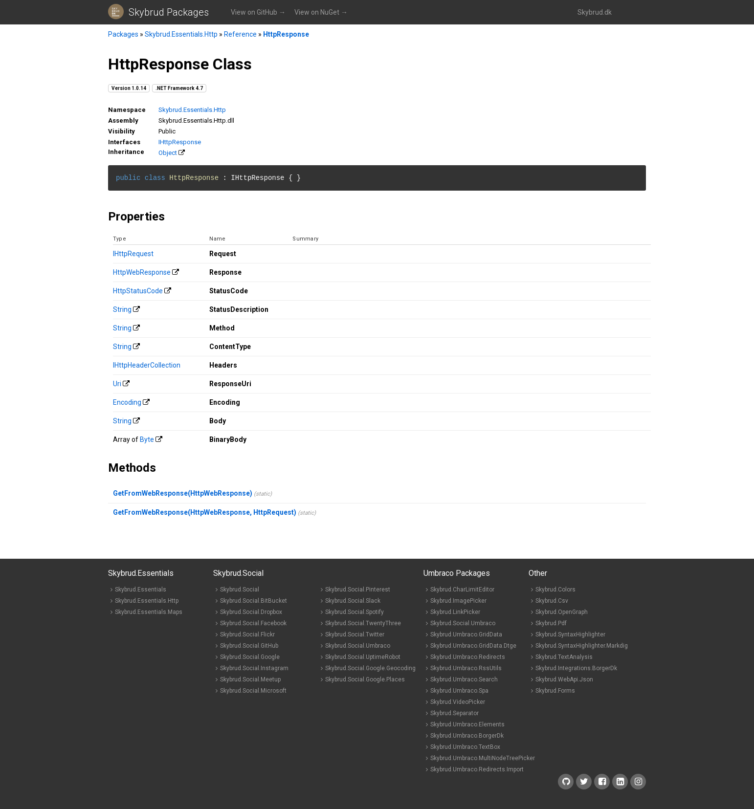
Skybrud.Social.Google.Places (365, 679)
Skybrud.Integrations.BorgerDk (576, 668)
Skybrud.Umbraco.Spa (459, 690)
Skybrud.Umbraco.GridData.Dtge (473, 645)
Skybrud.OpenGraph (561, 612)
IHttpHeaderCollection (146, 365)
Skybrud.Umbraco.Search (464, 679)
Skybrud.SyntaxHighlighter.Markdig (581, 645)
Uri (117, 384)
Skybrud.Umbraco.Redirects (467, 657)
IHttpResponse (179, 142)
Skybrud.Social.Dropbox (251, 612)
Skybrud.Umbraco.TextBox (465, 746)
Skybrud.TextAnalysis (564, 657)
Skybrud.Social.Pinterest (357, 589)
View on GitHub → (258, 12)
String (122, 309)
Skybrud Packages (169, 12)
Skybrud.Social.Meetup (250, 679)
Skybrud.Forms (555, 690)
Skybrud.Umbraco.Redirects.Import (477, 769)
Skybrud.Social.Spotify (354, 612)
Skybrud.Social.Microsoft (253, 690)
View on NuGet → (321, 12)
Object (167, 152)
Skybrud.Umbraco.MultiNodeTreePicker (482, 758)
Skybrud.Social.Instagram (254, 668)
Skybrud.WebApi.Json (564, 679)
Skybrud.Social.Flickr (247, 634)
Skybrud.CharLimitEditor (462, 589)
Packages (123, 34)
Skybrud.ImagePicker (458, 600)
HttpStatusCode (138, 291)
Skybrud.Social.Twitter (354, 634)
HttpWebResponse (142, 272)
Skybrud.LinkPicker (455, 612)
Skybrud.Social (239, 589)
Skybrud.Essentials (140, 589)
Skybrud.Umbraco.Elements (467, 724)
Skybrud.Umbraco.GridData (466, 634)
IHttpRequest (133, 254)
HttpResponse (286, 34)
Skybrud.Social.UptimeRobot (362, 657)
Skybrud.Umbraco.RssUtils (466, 668)
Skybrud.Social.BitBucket (253, 600)
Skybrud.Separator (454, 713)
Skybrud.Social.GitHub (249, 645)
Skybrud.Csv (551, 600)
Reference (240, 34)
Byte (147, 439)
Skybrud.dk (594, 12)
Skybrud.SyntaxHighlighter (570, 634)
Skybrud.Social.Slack (352, 600)
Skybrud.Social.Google (250, 657)
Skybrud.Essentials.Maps (148, 612)
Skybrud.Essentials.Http (181, 34)
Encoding (127, 402)
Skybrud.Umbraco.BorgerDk (467, 735)
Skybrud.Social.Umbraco (357, 645)
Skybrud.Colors (555, 589)
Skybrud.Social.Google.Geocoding (370, 668)
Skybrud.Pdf (551, 623)
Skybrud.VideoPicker (457, 702)
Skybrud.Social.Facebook (253, 623)
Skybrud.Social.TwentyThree (363, 623)
